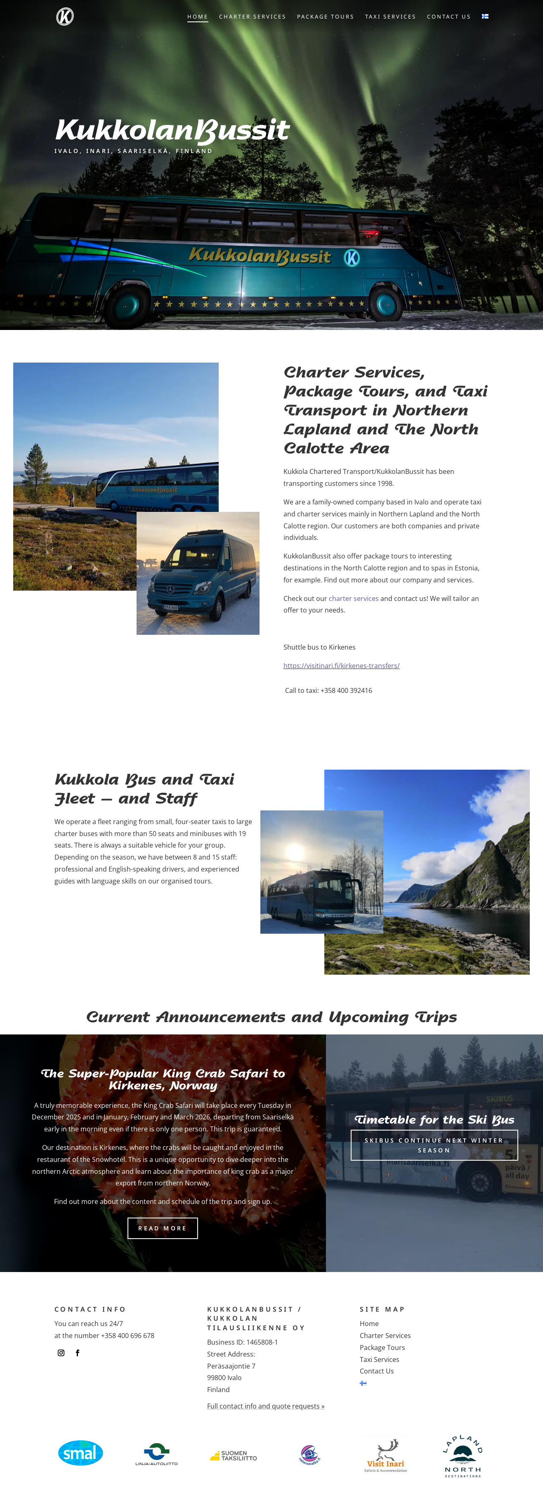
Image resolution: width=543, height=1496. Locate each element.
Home (197, 17)
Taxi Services (390, 17)
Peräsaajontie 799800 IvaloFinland (231, 1378)
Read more (162, 1228)
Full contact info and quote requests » (266, 1406)
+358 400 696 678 (127, 1335)
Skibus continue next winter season (434, 1145)
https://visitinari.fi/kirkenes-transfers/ (341, 665)
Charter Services (252, 17)
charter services (354, 598)
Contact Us (449, 17)
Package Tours (325, 17)
